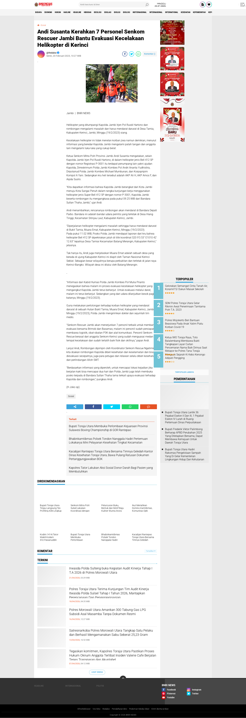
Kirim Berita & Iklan (163, 709)
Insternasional (164, 12)
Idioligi (136, 12)
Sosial (44, 25)
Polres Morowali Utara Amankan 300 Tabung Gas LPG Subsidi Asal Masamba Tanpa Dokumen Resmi (110, 615)
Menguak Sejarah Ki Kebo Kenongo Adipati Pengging (186, 353)
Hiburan (100, 12)
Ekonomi (51, 12)
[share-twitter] (131, 53)
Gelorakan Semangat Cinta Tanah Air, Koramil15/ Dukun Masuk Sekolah (187, 289)
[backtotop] (123, 678)
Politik (100, 685)
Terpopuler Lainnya (184, 367)
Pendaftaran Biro (119, 709)
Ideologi (112, 12)
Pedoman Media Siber (140, 709)
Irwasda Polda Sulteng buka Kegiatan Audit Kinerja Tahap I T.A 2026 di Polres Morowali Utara (108, 574)
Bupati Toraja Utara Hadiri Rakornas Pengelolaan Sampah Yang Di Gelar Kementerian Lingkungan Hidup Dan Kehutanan (184, 449)
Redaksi (104, 709)
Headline (87, 12)
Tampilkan (150, 551)
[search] (114, 4)
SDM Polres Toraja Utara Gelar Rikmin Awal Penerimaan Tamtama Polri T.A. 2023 (188, 306)
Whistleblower (81, 709)
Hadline (74, 12)
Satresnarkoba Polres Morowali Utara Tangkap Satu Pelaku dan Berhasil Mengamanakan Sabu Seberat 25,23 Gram (112, 636)
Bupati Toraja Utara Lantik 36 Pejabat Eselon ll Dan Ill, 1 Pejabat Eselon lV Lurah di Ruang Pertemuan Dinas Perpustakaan (184, 412)
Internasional (184, 12)
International (203, 12)
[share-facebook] (124, 53)
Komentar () (149, 54)
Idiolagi (125, 12)
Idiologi (148, 12)
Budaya (39, 12)
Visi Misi (94, 709)
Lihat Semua (97, 672)
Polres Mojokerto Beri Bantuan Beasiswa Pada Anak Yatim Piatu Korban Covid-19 (188, 322)
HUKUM (63, 12)
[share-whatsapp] (138, 53)
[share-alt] (74, 406)
